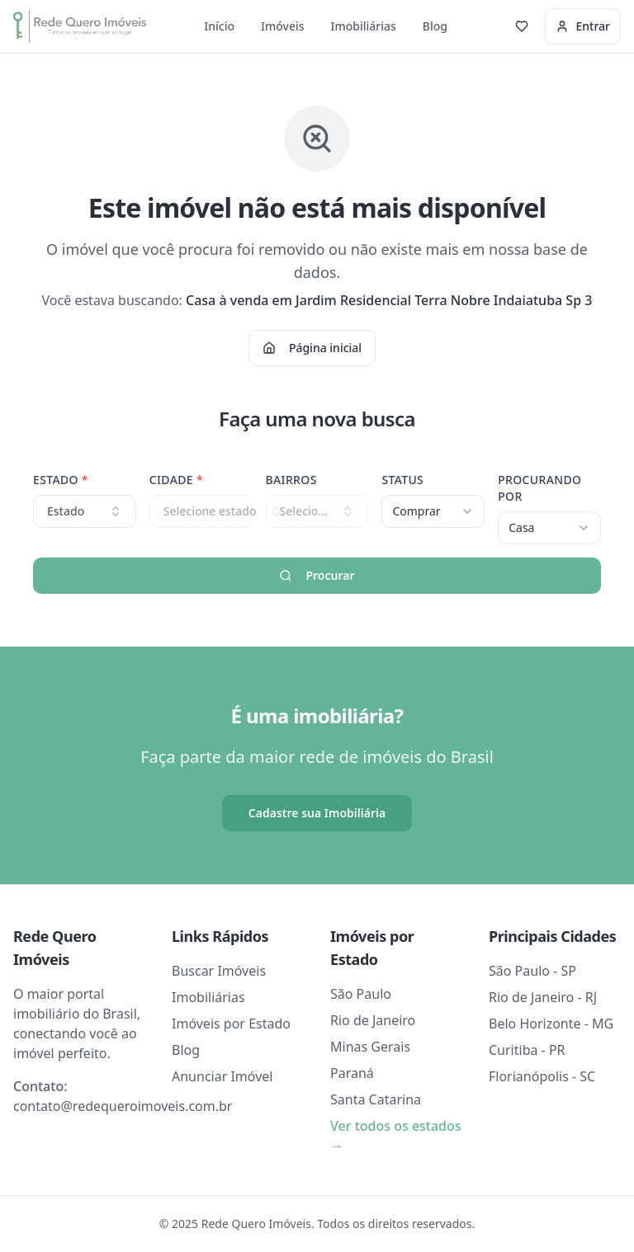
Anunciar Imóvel (222, 1076)
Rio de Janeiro (372, 1020)
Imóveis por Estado (231, 1023)
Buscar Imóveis (219, 971)
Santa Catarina (375, 1099)
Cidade (176, 479)
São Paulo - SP (532, 971)
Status (402, 479)
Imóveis (283, 26)
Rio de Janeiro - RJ (543, 997)
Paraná (352, 1073)
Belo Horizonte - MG (551, 1023)
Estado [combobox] (84, 511)
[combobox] (433, 511)
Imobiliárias (363, 26)
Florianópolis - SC (542, 1076)
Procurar (316, 575)
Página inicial (312, 347)
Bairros (291, 479)
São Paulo (360, 994)
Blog (435, 26)
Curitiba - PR (527, 1050)
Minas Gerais (370, 1047)
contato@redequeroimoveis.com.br (122, 1106)
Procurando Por (539, 488)
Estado (60, 479)
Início (219, 26)
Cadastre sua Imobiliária (317, 813)
